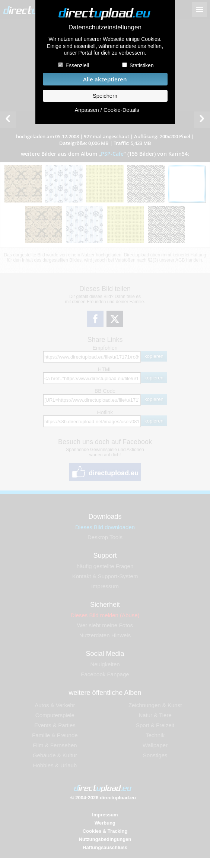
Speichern (105, 96)
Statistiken (142, 65)
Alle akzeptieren (105, 79)
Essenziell (77, 65)
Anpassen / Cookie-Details (106, 110)
